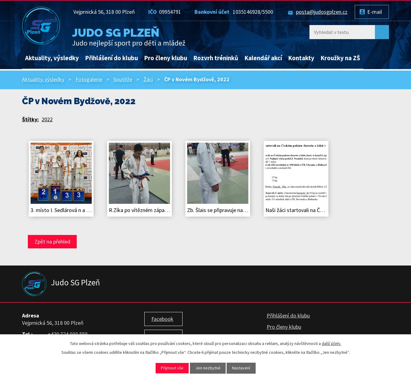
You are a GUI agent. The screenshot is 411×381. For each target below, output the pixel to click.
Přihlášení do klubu (111, 58)
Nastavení (241, 368)
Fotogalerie (89, 79)
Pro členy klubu (165, 58)
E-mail (374, 11)
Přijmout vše (172, 368)
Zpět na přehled (52, 241)
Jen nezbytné (207, 368)
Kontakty (301, 58)
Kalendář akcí (263, 58)
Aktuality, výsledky (52, 58)
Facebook (162, 318)
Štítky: (30, 119)
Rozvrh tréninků (215, 58)
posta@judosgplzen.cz (321, 11)
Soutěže (122, 79)
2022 (47, 119)
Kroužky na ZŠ (340, 58)
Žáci (148, 79)
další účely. (331, 343)
